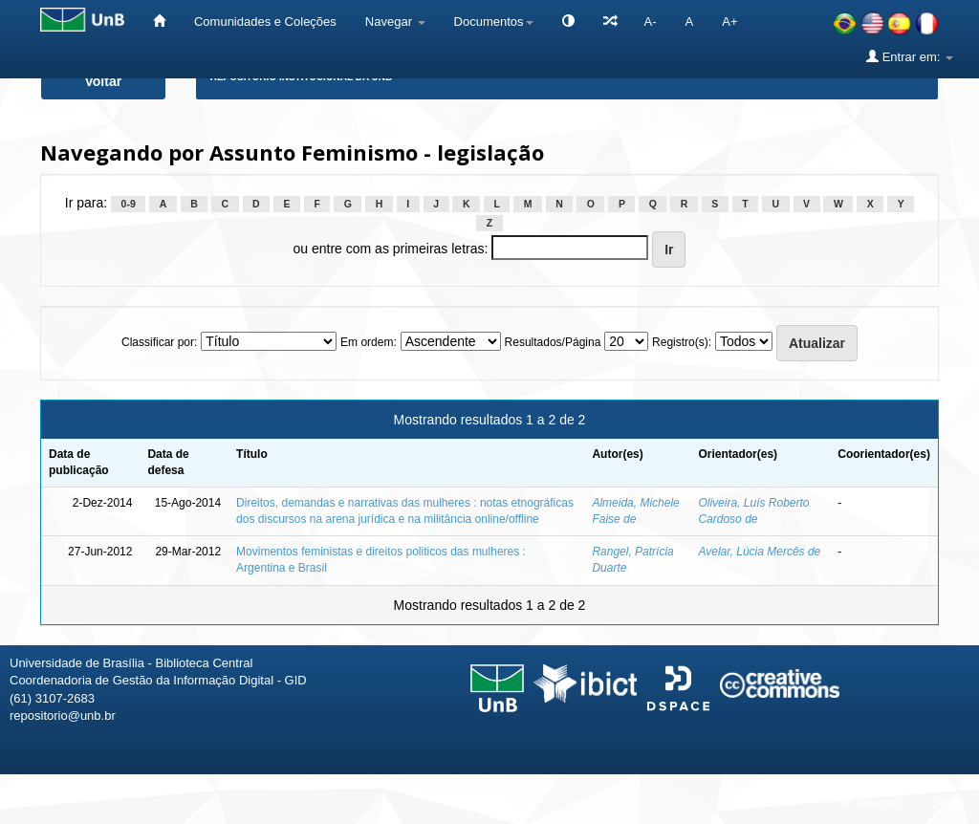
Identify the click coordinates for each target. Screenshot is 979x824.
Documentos (493, 21)
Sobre (948, 802)
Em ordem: (368, 342)
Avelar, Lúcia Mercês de (759, 551)
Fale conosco (866, 802)
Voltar (103, 81)
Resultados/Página (553, 342)
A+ (729, 21)
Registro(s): (681, 342)
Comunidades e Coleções (265, 21)
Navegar (395, 21)
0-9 (128, 203)
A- (650, 21)
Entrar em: (909, 56)
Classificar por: (159, 342)
